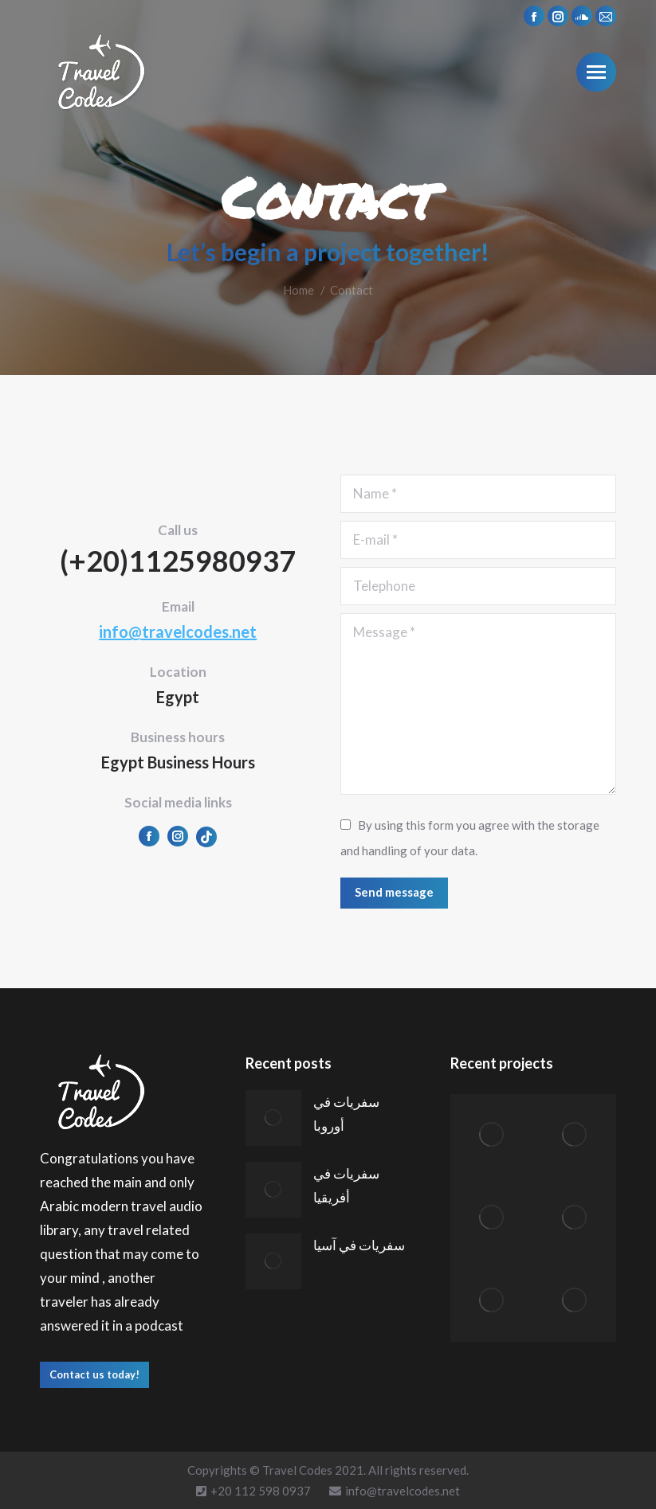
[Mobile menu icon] (596, 72)
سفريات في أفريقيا (346, 1185)
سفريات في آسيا (359, 1245)
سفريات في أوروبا (346, 1113)
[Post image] (273, 1118)
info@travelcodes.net (178, 631)
